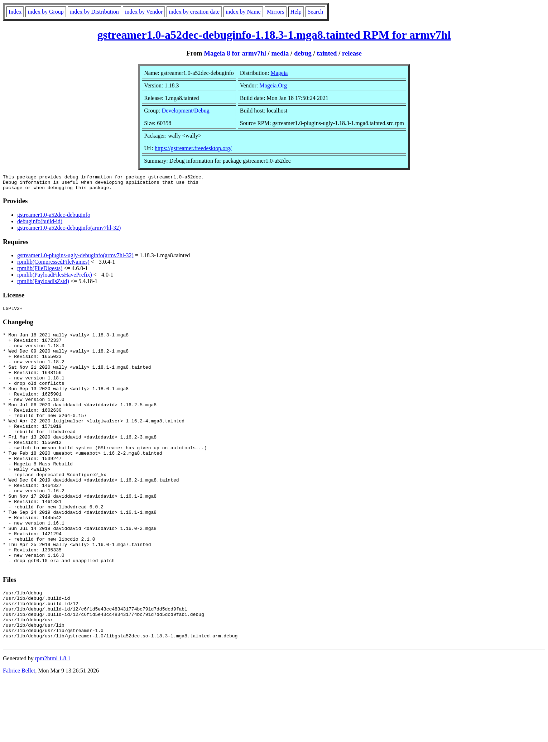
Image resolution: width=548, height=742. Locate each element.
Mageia (279, 73)
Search (315, 12)
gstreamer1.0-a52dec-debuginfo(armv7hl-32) (69, 231)
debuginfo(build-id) (39, 224)
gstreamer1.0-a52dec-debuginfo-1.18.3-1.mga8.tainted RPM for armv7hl (274, 34)
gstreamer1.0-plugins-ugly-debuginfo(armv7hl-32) (75, 258)
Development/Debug (185, 110)
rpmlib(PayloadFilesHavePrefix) (54, 278)
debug (303, 53)
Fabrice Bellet (19, 733)
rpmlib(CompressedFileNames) (53, 265)
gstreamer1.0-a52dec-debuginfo (53, 218)
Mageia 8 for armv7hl (235, 53)
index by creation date (194, 12)
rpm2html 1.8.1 (53, 721)
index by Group (45, 12)
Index (15, 12)
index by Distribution (94, 12)
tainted (327, 53)
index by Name (243, 12)
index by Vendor (144, 12)
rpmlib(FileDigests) (39, 271)
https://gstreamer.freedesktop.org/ (193, 148)
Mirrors (275, 12)
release (352, 53)
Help (296, 12)
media (280, 53)
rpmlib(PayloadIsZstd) (43, 284)
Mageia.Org (273, 85)
